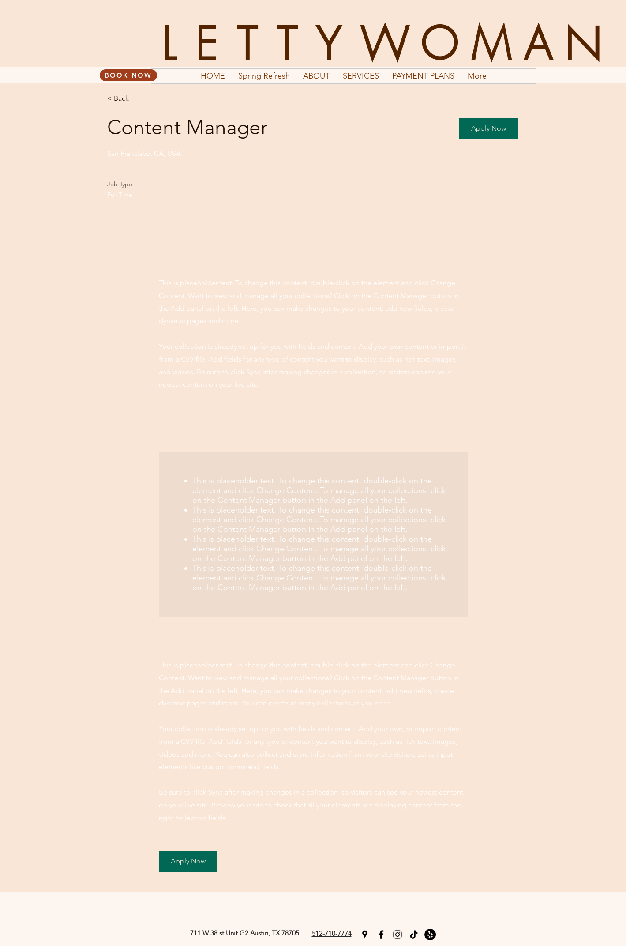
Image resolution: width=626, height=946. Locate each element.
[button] (488, 128)
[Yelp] (430, 934)
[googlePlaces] (365, 934)
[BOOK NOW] (128, 75)
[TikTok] (414, 934)
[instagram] (397, 934)
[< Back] (138, 99)
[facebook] (381, 934)
